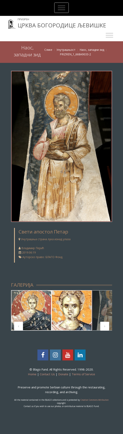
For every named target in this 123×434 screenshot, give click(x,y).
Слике (48, 50)
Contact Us (47, 374)
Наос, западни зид (92, 50)
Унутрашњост (65, 50)
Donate (63, 374)
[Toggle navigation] (61, 8)
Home (32, 374)
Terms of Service (83, 374)
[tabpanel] (31, 310)
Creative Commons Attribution (94, 399)
